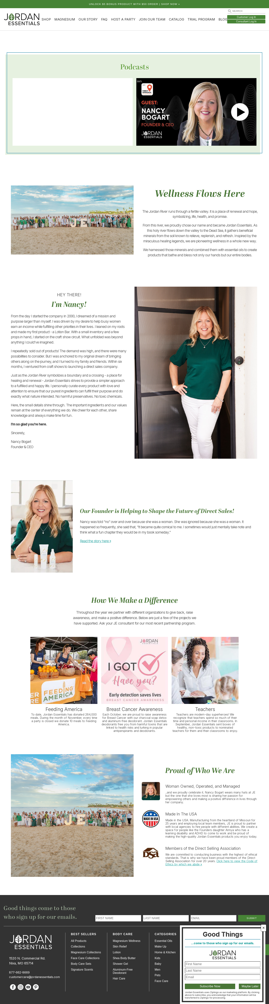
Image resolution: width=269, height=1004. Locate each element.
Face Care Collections (85, 958)
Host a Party (123, 19)
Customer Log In (246, 17)
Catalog (176, 19)
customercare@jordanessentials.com (34, 977)
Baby (158, 963)
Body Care (123, 934)
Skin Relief (120, 946)
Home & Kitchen (165, 952)
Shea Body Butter (124, 958)
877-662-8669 (19, 972)
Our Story (88, 19)
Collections (78, 946)
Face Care (161, 981)
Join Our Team (152, 19)
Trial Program (201, 19)
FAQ (104, 19)
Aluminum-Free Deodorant (123, 971)
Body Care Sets (81, 963)
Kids (157, 958)
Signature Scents (82, 969)
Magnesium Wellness (126, 940)
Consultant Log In (246, 21)
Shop (46, 19)
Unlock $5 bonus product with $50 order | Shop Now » (134, 4)
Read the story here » (95, 541)
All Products (78, 940)
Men (157, 969)
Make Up (160, 946)
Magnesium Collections (86, 952)
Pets (157, 975)
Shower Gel (120, 963)
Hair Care (119, 978)
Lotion (117, 952)
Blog (222, 19)
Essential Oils (163, 940)
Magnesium (64, 19)
